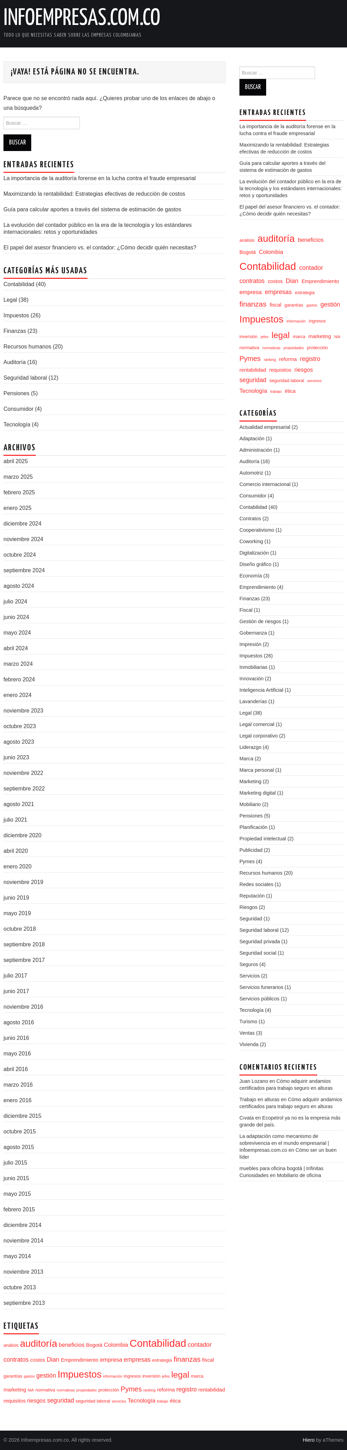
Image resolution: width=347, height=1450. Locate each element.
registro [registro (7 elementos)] (186, 1389)
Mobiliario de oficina (299, 1175)
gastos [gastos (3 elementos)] (29, 1376)
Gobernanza (253, 633)
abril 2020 (15, 851)
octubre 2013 (19, 1287)
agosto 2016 (18, 1022)
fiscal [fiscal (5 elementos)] (208, 1360)
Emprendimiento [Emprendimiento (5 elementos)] (79, 1360)
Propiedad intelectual (262, 838)
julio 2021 (15, 820)
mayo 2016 (17, 1053)
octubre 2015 (19, 1131)
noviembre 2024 (23, 539)
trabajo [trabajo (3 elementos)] (162, 1401)
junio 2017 (16, 991)
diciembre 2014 (22, 1225)
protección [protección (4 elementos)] (108, 1389)
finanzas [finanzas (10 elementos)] (187, 1359)
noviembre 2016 (23, 1007)
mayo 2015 (17, 1194)
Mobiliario (250, 804)
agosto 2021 (18, 804)
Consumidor (18, 409)
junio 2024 (16, 617)
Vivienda (249, 1044)
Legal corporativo (258, 736)
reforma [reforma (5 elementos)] (166, 1389)
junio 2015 (16, 1178)
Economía (250, 575)
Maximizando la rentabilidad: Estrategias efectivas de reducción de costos (94, 194)
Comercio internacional (264, 484)
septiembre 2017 (24, 960)
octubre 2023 (19, 726)
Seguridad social (257, 953)
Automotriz (251, 473)
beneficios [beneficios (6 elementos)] (71, 1345)
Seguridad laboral (25, 378)
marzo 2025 (18, 477)
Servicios (249, 976)
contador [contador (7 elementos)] (200, 1344)
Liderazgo (250, 747)
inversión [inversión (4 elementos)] (151, 1376)
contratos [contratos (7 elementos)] (16, 1359)
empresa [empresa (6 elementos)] (111, 1359)
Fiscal (246, 610)
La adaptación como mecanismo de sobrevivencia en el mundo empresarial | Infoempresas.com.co (284, 1143)
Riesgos (248, 907)
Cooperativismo (256, 530)
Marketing (250, 781)
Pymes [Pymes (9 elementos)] (131, 1389)
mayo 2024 (17, 633)
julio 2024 (15, 601)
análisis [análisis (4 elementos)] (10, 1345)
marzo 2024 (18, 664)
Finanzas (14, 331)
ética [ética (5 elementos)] (175, 1401)
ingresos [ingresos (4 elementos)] (132, 1376)
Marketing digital (257, 793)
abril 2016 (15, 1069)
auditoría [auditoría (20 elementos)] (38, 1343)
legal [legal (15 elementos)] (180, 1374)
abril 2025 (15, 461)
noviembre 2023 (23, 711)
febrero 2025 (19, 492)
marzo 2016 (18, 1085)
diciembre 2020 (22, 835)
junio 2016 (16, 1038)
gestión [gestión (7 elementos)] (46, 1375)
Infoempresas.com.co (81, 19)
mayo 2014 (17, 1256)
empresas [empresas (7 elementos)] (137, 1359)
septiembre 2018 (24, 944)
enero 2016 (17, 1100)
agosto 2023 (18, 742)
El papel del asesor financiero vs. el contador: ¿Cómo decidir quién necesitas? (99, 247)
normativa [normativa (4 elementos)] (45, 1389)
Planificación (253, 827)
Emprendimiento (257, 587)
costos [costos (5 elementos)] (37, 1360)
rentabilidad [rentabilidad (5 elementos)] (211, 1389)
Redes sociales (256, 884)
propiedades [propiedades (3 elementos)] (86, 1390)
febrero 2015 (19, 1209)
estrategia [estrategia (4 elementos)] (162, 1360)
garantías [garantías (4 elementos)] (12, 1376)
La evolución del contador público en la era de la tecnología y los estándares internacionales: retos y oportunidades (290, 188)
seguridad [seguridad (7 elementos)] (60, 1400)
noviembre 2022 (23, 773)
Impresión (250, 644)
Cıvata (246, 1118)
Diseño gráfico (255, 564)
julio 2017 (15, 976)
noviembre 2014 (23, 1241)
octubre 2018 (19, 929)
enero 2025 (17, 508)
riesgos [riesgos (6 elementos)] (36, 1400)
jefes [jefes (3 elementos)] (166, 1376)
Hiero (308, 1440)
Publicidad (250, 850)
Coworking (251, 541)
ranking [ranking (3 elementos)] (149, 1390)
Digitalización (254, 553)
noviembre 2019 (23, 882)
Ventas (247, 1033)
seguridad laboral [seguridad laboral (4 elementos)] (93, 1401)
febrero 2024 (19, 679)
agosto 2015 (18, 1147)
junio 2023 (16, 757)
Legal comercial (256, 724)
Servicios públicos (259, 998)
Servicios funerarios (261, 987)
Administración (255, 450)
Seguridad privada (259, 941)
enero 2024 (17, 695)
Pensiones (16, 393)
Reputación (252, 896)
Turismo (248, 1021)
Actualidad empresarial (264, 427)
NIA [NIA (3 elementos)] (31, 1390)
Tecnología (16, 424)
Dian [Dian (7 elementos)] (53, 1359)
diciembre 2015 (22, 1116)
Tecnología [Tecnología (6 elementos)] (141, 1400)
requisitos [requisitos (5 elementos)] (14, 1401)
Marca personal (256, 770)
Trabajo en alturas (259, 1099)
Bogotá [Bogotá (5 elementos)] (94, 1345)
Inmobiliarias (253, 667)
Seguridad (250, 918)
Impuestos (16, 315)
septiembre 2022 (24, 789)
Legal (10, 300)
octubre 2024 (19, 555)
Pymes (247, 861)
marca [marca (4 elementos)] (197, 1376)
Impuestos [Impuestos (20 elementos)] (80, 1374)
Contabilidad (18, 284)
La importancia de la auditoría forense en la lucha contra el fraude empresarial (99, 178)
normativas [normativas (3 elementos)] (66, 1390)
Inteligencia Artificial (261, 690)
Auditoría (14, 362)
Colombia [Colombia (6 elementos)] (116, 1345)
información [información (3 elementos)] (112, 1376)
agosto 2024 (18, 586)
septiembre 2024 (24, 570)
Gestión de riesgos (260, 621)
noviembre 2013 (23, 1272)
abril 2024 (15, 648)
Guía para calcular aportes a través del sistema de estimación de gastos (92, 209)
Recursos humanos (27, 347)
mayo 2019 (17, 913)
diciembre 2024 (22, 524)
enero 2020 (17, 866)
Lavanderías (253, 701)
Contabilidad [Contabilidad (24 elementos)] (158, 1343)
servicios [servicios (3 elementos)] (119, 1401)
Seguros (248, 964)
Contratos (250, 518)
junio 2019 (16, 898)
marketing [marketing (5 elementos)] (14, 1389)
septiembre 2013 (24, 1303)
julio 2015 (15, 1163)
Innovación (251, 678)
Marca (246, 758)
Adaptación (251, 438)
